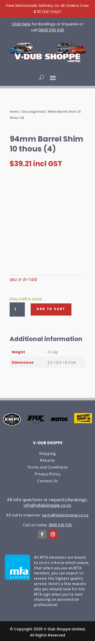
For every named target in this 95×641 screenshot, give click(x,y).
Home (14, 111)
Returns (47, 460)
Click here (21, 24)
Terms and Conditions (47, 467)
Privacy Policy (47, 473)
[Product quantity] (17, 309)
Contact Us (47, 480)
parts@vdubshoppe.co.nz (65, 514)
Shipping (47, 453)
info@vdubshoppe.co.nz (47, 505)
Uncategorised (33, 111)
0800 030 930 (51, 30)
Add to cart (51, 309)
